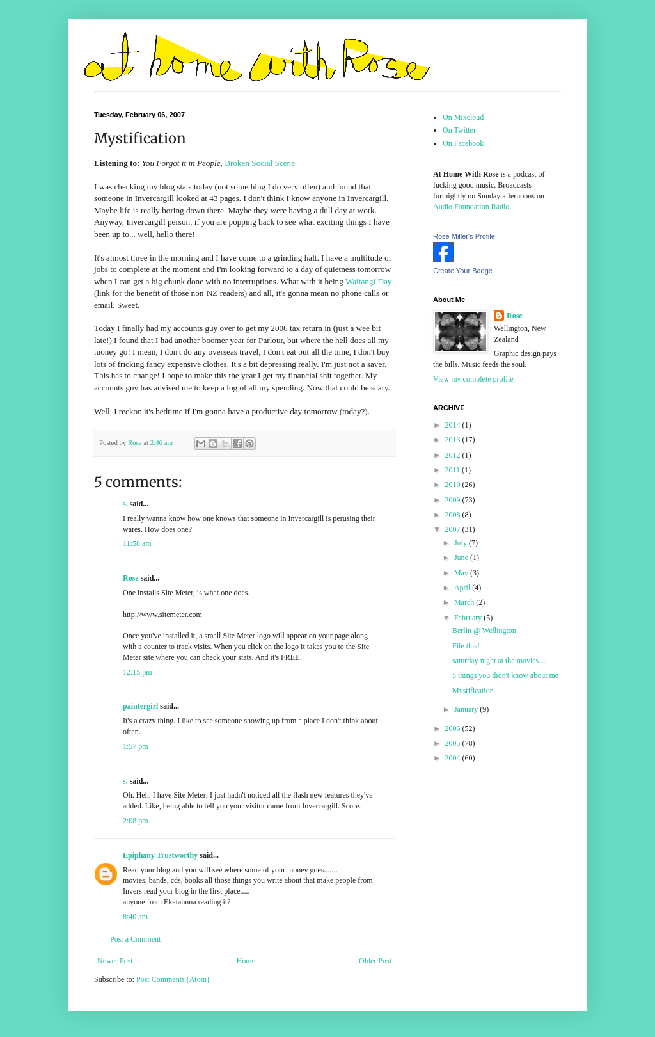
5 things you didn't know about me (505, 675)
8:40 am (135, 916)
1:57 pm (135, 746)
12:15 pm (137, 672)
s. (125, 503)
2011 (453, 469)
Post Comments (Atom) (172, 979)
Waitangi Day (368, 281)
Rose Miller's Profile (464, 236)
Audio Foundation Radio (471, 206)
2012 (453, 455)
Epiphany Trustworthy (160, 855)
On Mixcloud (463, 117)
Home (246, 960)
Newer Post (115, 960)
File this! (466, 645)
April (463, 587)
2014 (453, 425)
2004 (453, 757)
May (462, 572)
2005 (453, 743)
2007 (453, 529)
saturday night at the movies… (499, 660)
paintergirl (140, 706)
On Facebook (463, 143)
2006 (453, 728)
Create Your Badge (463, 271)
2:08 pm (135, 820)
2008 (453, 514)
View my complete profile (473, 378)
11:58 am (137, 543)
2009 (453, 499)
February (469, 617)
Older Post (375, 960)
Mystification (473, 690)
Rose (131, 578)
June (462, 557)
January (467, 709)
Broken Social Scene (260, 163)
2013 (453, 439)
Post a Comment (135, 939)
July (461, 542)
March (465, 602)
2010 (453, 484)
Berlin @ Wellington (484, 630)
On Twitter (459, 129)
